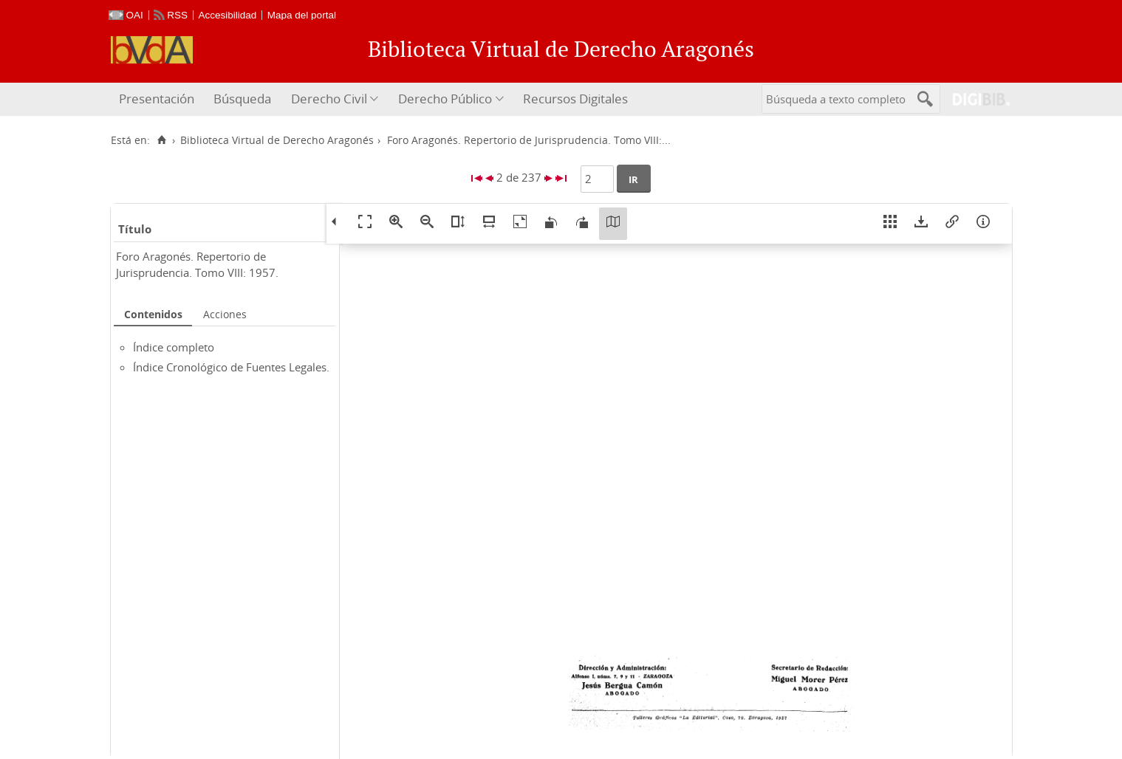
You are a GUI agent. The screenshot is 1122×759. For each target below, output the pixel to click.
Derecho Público (445, 98)
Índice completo (173, 347)
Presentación (156, 98)
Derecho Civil (329, 98)
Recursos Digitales (575, 98)
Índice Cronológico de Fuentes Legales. (231, 367)
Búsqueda (242, 98)
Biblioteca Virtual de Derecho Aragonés (277, 140)
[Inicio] (162, 140)
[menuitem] (158, 99)
